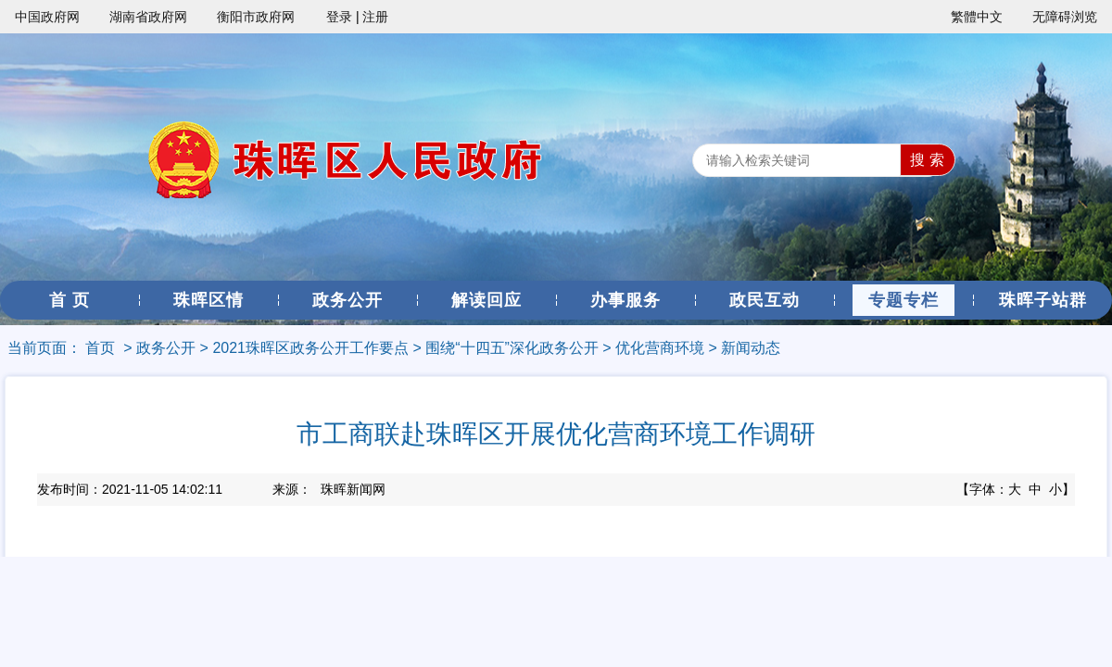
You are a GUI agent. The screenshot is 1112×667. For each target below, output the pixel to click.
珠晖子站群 (1043, 300)
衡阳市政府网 (256, 16)
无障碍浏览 (1064, 16)
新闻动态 (750, 348)
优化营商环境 (659, 348)
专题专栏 (903, 300)
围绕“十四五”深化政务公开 (512, 348)
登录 (339, 16)
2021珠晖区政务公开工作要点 (310, 348)
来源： (328, 489)
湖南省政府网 (148, 16)
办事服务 (625, 300)
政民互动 (764, 300)
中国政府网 (47, 16)
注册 (375, 16)
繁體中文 (977, 16)
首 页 (69, 300)
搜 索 (926, 160)
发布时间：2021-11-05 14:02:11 (129, 489)
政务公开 (347, 300)
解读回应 (486, 300)
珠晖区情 (208, 300)
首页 (100, 348)
